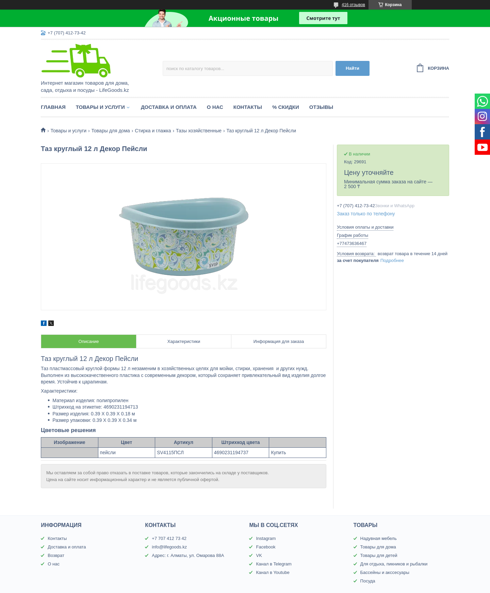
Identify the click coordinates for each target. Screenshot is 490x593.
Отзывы (321, 107)
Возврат (56, 555)
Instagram (266, 538)
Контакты (247, 107)
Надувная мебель (378, 538)
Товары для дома (111, 130)
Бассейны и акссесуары (384, 572)
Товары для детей (378, 555)
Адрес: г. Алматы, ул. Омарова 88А (188, 555)
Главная (53, 107)
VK (259, 555)
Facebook (265, 546)
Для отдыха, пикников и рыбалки (394, 563)
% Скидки (285, 107)
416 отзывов (353, 4)
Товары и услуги (100, 107)
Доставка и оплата (169, 107)
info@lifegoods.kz (169, 546)
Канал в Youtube (272, 572)
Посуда (367, 580)
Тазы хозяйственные (199, 130)
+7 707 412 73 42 (169, 538)
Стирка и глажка (153, 130)
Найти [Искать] (352, 68)
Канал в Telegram (273, 563)
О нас (215, 107)
